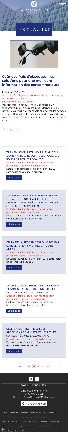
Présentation (14, 412)
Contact (16, 417)
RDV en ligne (7, 417)
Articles (57, 426)
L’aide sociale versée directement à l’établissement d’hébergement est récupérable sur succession (32, 289)
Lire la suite (14, 177)
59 (24, 366)
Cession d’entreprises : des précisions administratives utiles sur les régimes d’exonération (31, 332)
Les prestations (35, 412)
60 (29, 366)
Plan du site (55, 421)
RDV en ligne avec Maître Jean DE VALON (33, 417)
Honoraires (45, 421)
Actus (45, 412)
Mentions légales (9, 426)
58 (20, 366)
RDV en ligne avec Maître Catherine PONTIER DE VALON (21, 421)
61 (34, 366)
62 (39, 366)
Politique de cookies (45, 426)
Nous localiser (36, 404)
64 (48, 366)
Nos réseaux (53, 412)
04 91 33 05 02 (25, 397)
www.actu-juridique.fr (23, 101)
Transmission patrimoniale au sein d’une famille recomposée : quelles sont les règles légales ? (32, 156)
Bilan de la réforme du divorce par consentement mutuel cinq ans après (32, 246)
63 (43, 366)
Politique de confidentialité (26, 426)
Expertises (24, 412)
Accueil (5, 412)
